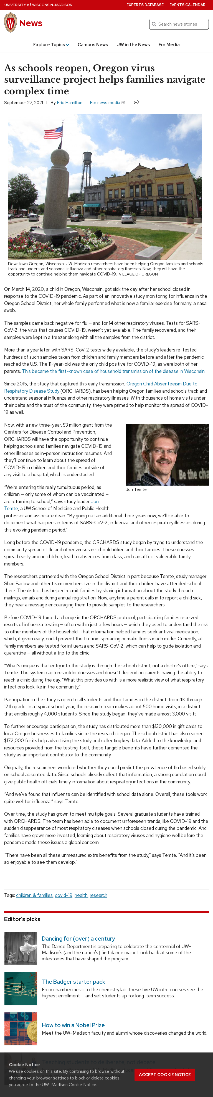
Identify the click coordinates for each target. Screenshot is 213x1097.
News (30, 23)
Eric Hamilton (69, 102)
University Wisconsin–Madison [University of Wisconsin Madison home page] (38, 5)
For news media (107, 102)
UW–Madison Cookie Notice (69, 1085)
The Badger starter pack (73, 982)
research (98, 895)
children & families (34, 895)
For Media (169, 45)
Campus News (93, 45)
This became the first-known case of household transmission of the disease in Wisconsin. (114, 371)
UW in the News (133, 45)
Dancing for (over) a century (78, 938)
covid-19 (63, 895)
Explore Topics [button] (51, 45)
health (81, 895)
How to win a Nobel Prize (73, 1025)
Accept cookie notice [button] (165, 1075)
